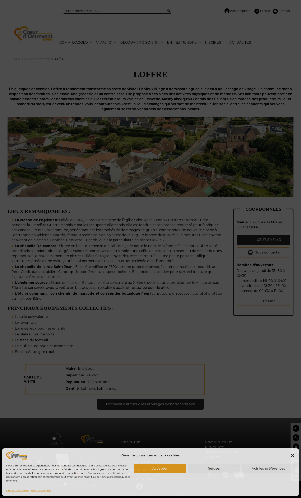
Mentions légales (41, 490)
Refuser (214, 468)
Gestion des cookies (17, 490)
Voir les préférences (268, 468)
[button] (293, 455)
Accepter (160, 468)
